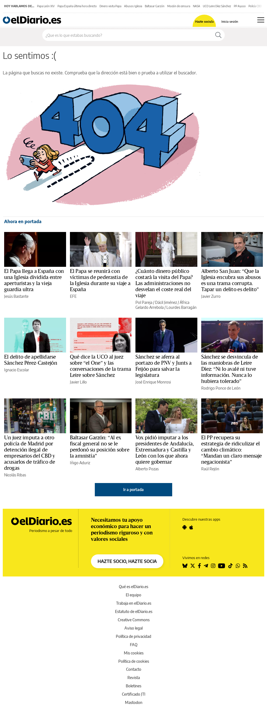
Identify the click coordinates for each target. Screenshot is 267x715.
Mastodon (133, 702)
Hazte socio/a (204, 21)
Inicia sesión (229, 21)
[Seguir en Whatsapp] (238, 565)
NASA (196, 6)
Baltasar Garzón (154, 6)
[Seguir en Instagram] (213, 565)
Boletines (133, 685)
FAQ (133, 644)
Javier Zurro (211, 296)
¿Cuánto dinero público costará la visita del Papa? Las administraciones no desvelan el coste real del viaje (164, 283)
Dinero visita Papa (110, 6)
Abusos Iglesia (133, 6)
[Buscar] (218, 35)
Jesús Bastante (16, 296)
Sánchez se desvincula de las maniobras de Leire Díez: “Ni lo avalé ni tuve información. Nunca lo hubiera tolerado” (229, 369)
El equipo (133, 595)
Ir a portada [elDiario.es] (133, 489)
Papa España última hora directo (77, 6)
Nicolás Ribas (15, 475)
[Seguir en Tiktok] (230, 565)
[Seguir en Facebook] (199, 565)
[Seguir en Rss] (245, 565)
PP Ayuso (240, 6)
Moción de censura (178, 6)
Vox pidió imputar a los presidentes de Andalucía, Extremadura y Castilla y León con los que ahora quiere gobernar (164, 450)
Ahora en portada (22, 221)
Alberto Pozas (147, 468)
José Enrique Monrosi (153, 382)
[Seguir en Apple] (191, 527)
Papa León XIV (46, 6)
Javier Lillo (78, 382)
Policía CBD (255, 6)
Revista (133, 677)
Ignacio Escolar (16, 369)
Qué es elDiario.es (133, 586)
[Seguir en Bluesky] (184, 565)
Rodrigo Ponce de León (220, 388)
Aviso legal (133, 628)
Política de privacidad (133, 636)
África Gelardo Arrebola (162, 305)
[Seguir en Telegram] (206, 565)
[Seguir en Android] (184, 527)
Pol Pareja (143, 302)
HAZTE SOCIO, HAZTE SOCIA (127, 561)
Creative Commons (134, 619)
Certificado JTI (133, 694)
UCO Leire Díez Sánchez (217, 6)
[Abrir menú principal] (260, 19)
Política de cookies (133, 661)
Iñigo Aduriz (80, 462)
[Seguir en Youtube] (221, 565)
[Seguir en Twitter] (192, 565)
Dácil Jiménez (166, 302)
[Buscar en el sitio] (127, 35)
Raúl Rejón (210, 468)
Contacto (133, 669)
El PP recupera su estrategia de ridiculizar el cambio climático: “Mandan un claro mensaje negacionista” (231, 450)
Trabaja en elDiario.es (133, 603)
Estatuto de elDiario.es (133, 611)
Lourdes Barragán (181, 307)
